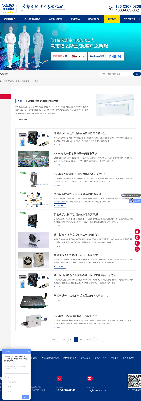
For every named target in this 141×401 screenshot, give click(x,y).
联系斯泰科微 (128, 358)
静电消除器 (85, 358)
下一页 (88, 339)
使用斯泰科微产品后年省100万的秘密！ (77, 234)
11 (81, 339)
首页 (18, 81)
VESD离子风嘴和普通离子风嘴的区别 (75, 315)
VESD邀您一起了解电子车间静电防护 (75, 153)
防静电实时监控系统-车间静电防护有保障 (77, 194)
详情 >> (60, 145)
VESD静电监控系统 (50, 358)
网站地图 (41, 390)
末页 (98, 339)
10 (76, 339)
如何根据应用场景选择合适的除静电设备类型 (80, 133)
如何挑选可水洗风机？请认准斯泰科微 (76, 254)
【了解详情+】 (21, 120)
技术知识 (35, 81)
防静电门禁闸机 (69, 358)
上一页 (63, 339)
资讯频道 (25, 81)
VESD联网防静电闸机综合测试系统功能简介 (79, 173)
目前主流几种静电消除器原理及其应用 (76, 214)
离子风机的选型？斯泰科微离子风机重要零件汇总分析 (85, 275)
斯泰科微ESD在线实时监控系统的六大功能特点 (81, 295)
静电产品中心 (100, 358)
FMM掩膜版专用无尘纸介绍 (42, 100)
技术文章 (114, 358)
